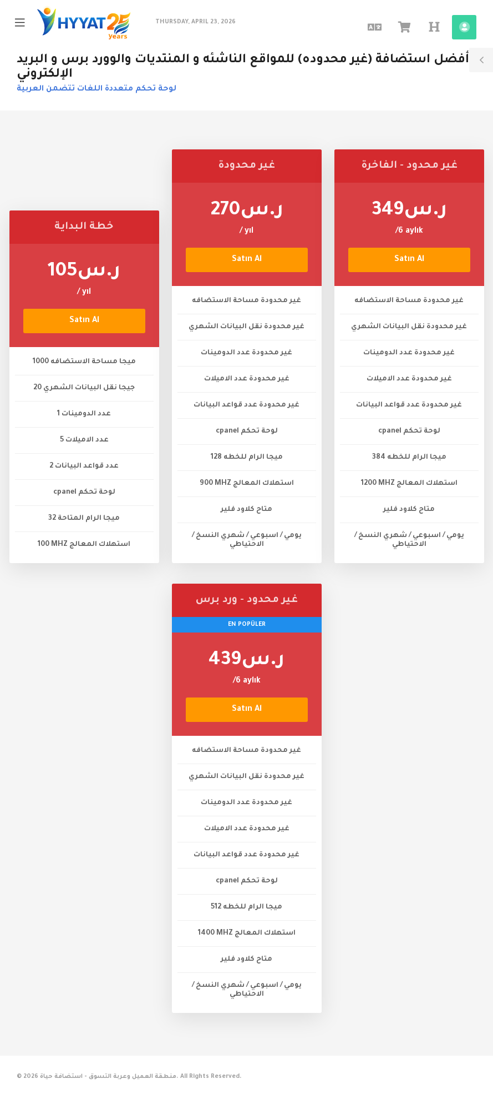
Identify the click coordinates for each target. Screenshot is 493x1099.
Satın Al (84, 321)
